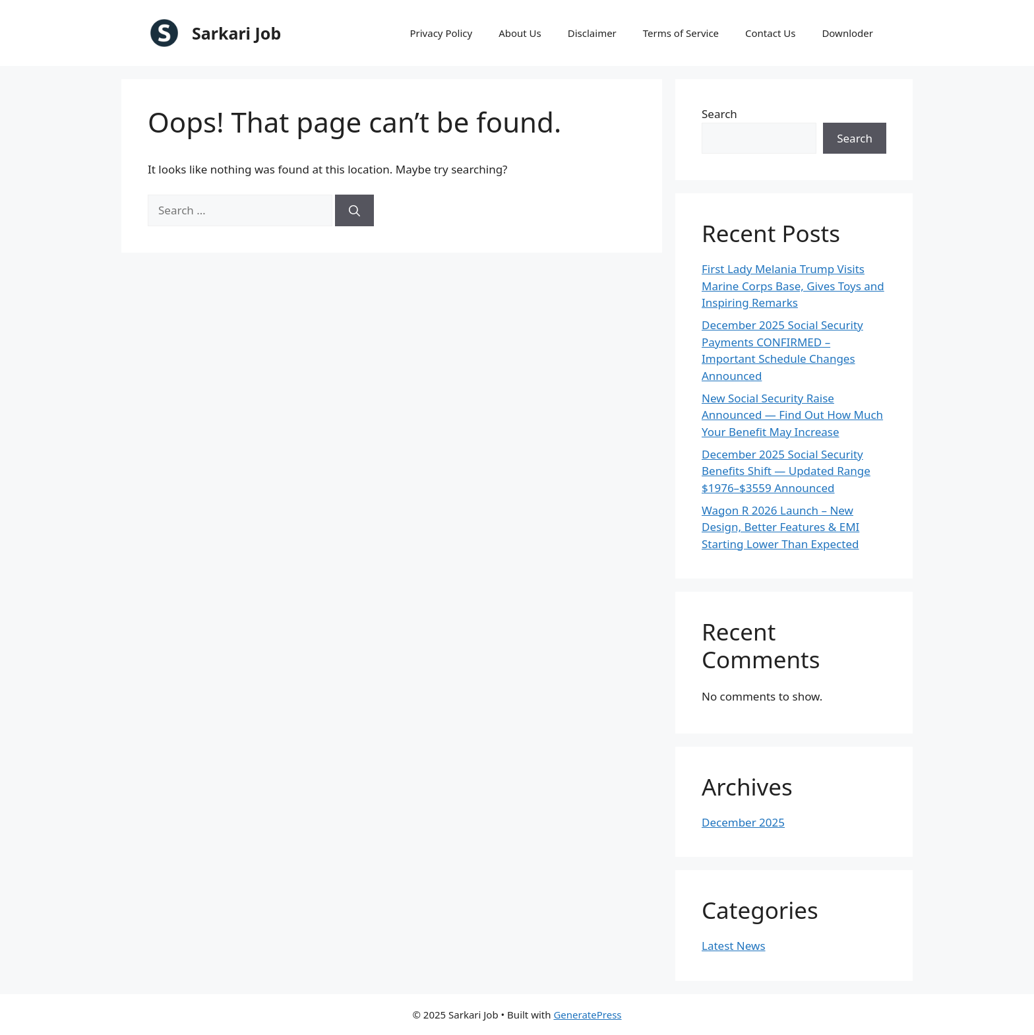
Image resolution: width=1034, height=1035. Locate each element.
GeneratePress (587, 1014)
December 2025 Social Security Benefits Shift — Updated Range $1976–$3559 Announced (786, 471)
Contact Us (770, 33)
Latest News (734, 945)
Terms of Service (681, 33)
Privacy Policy (441, 33)
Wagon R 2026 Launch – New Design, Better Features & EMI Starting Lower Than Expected (780, 527)
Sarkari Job (236, 33)
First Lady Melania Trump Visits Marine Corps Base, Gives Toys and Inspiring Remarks (793, 285)
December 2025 (743, 822)
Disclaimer (592, 33)
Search (719, 113)
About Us (520, 33)
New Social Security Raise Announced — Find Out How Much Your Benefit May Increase (792, 415)
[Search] (354, 210)
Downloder (847, 33)
